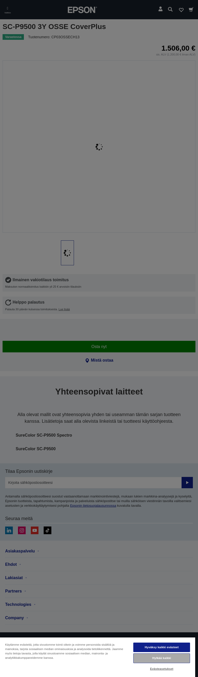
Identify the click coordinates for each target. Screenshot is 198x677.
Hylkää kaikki (161, 658)
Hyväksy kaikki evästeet (161, 647)
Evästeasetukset (161, 668)
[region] (97, 657)
